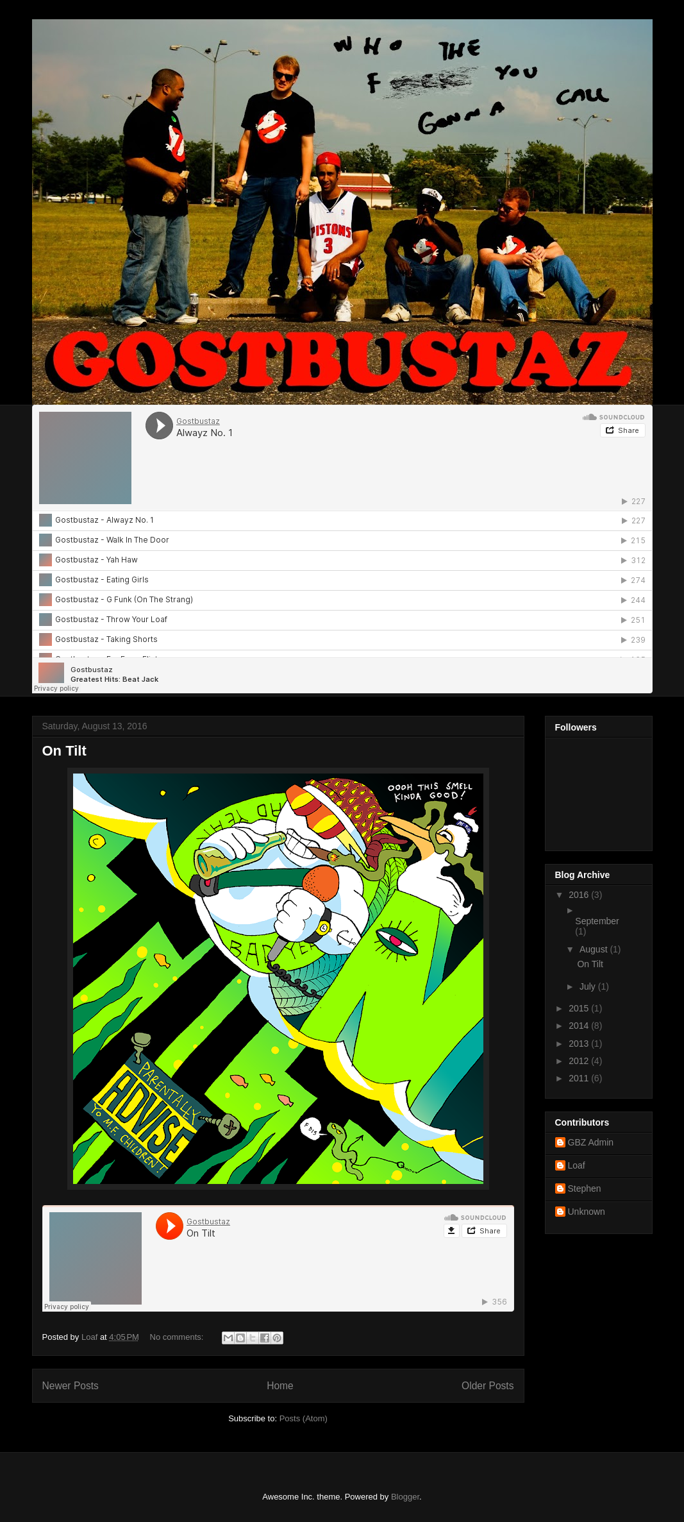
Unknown (586, 1211)
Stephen (584, 1188)
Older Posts (487, 1385)
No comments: (178, 1337)
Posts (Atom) (303, 1418)
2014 (580, 1025)
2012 (580, 1061)
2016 (580, 895)
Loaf (576, 1165)
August (595, 949)
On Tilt (64, 751)
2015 (580, 1008)
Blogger (405, 1496)
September (597, 921)
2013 (580, 1043)
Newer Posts (70, 1385)
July (589, 986)
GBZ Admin (591, 1142)
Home (280, 1385)
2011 (580, 1078)
